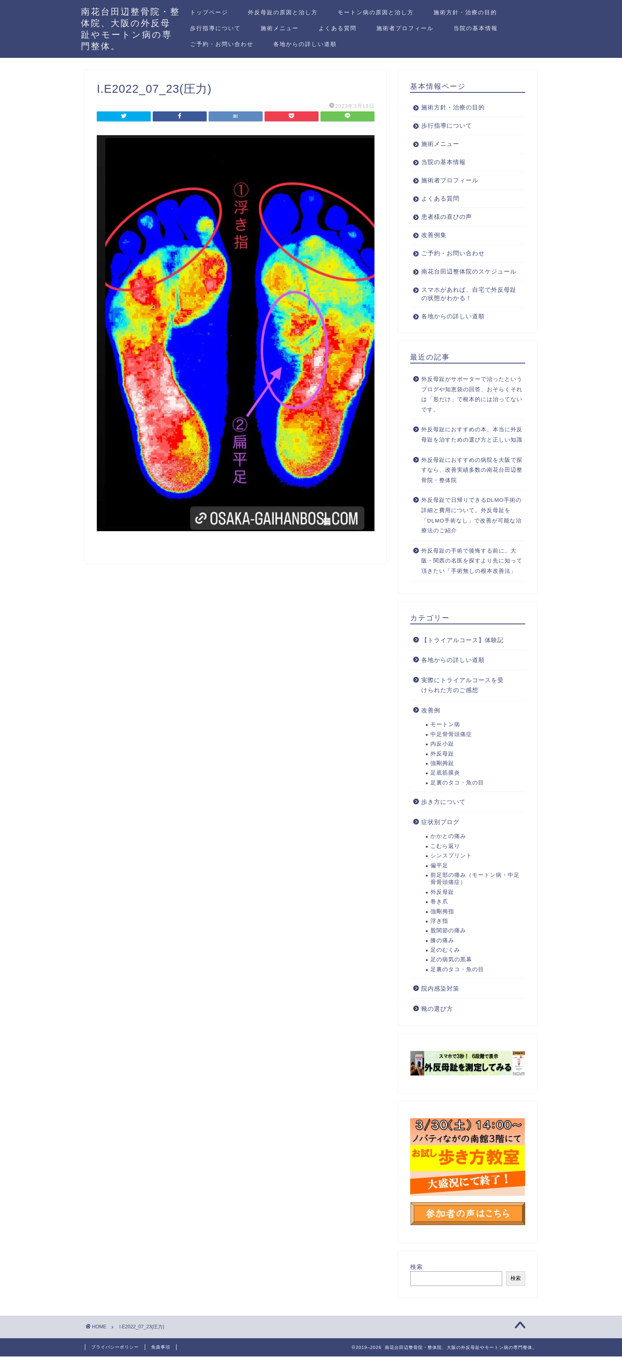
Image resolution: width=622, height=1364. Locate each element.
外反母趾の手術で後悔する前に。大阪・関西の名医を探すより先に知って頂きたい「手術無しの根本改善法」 (471, 569)
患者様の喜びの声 (446, 216)
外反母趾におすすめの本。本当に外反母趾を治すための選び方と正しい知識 (471, 443)
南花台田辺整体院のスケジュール (465, 275)
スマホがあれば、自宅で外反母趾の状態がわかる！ (465, 302)
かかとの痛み (448, 844)
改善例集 (434, 234)
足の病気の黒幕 (451, 968)
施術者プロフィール (405, 28)
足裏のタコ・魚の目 (457, 791)
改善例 (430, 718)
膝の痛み (442, 949)
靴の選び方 (437, 1017)
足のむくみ (445, 958)
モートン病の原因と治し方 (376, 12)
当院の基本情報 (475, 28)
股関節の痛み (448, 939)
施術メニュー (280, 28)
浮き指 (439, 929)
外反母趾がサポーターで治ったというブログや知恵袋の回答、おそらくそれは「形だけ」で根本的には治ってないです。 (471, 403)
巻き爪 (439, 910)
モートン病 (445, 733)
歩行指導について (215, 28)
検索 (416, 1275)
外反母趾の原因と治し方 (283, 12)
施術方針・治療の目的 (465, 12)
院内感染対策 (440, 996)
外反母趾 (442, 762)
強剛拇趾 (442, 772)
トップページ (209, 12)
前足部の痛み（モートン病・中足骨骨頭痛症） (475, 886)
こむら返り (445, 854)
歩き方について (443, 810)
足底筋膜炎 (445, 781)
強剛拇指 (442, 920)
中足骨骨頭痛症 (451, 743)
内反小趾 (442, 752)
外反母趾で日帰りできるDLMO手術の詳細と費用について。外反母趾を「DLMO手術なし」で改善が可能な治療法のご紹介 (471, 523)
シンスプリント (451, 864)
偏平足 (439, 874)
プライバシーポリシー (115, 1354)
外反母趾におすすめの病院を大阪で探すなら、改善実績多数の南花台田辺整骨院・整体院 (471, 478)
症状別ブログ (440, 830)
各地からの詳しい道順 (305, 44)
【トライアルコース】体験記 (462, 648)
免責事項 (160, 1354)
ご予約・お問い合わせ (221, 44)
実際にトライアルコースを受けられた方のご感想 (462, 693)
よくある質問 (338, 28)
